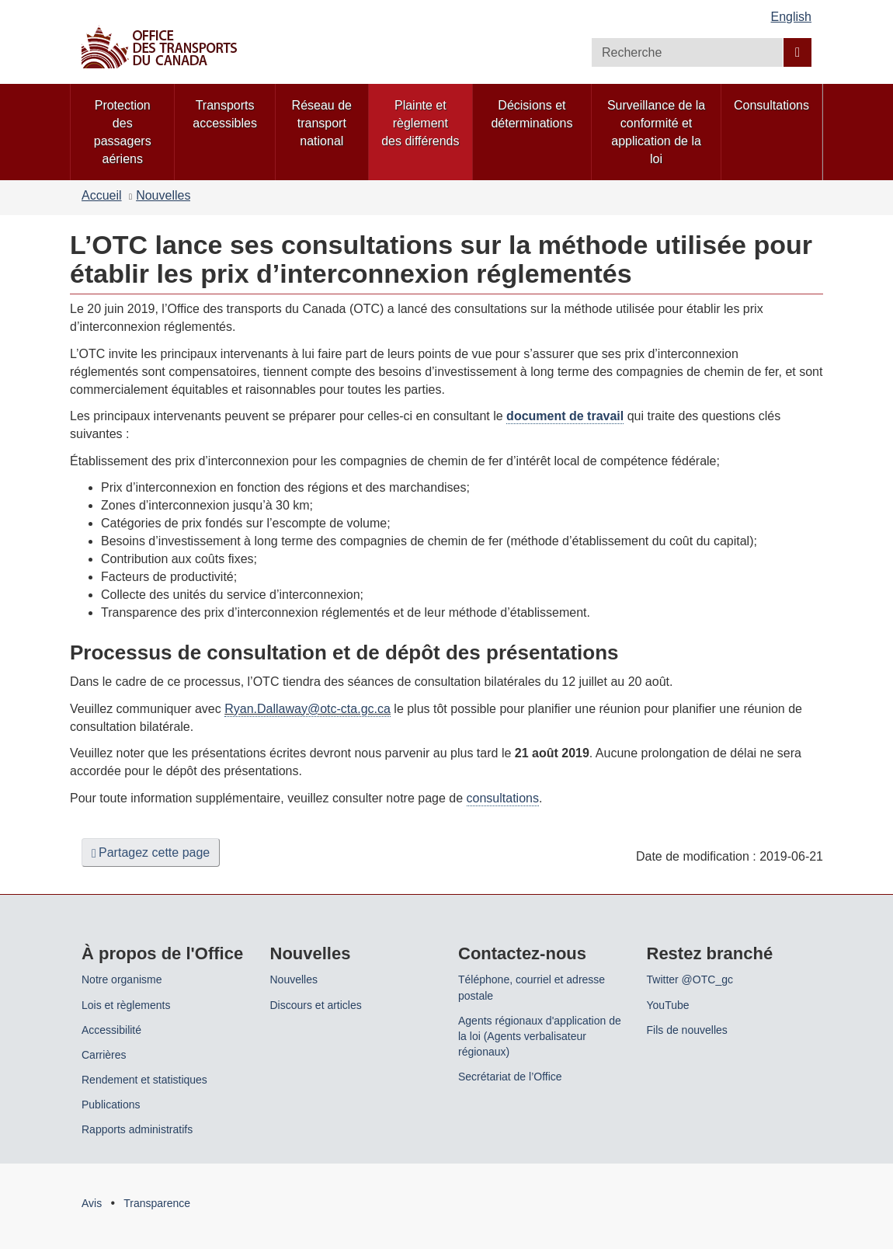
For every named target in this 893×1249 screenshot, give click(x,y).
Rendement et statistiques (144, 1079)
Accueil (102, 195)
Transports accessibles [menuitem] (225, 114)
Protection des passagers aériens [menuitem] (122, 132)
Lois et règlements (126, 1005)
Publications (111, 1104)
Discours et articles (316, 1005)
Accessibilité (111, 1030)
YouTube (668, 1005)
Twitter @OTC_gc (690, 979)
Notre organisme (122, 979)
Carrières (104, 1055)
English (791, 16)
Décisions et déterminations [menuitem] (531, 114)
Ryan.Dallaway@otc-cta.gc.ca (307, 708)
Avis (92, 1203)
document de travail (565, 416)
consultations (503, 798)
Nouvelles (163, 195)
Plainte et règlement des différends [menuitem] (420, 123)
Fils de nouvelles (687, 1030)
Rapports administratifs (137, 1129)
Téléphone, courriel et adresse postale (531, 987)
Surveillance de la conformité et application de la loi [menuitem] (656, 132)
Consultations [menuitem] (771, 105)
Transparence (156, 1203)
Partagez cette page (151, 853)
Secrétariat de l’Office (510, 1076)
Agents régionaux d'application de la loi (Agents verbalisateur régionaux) (539, 1036)
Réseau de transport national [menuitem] (322, 123)
